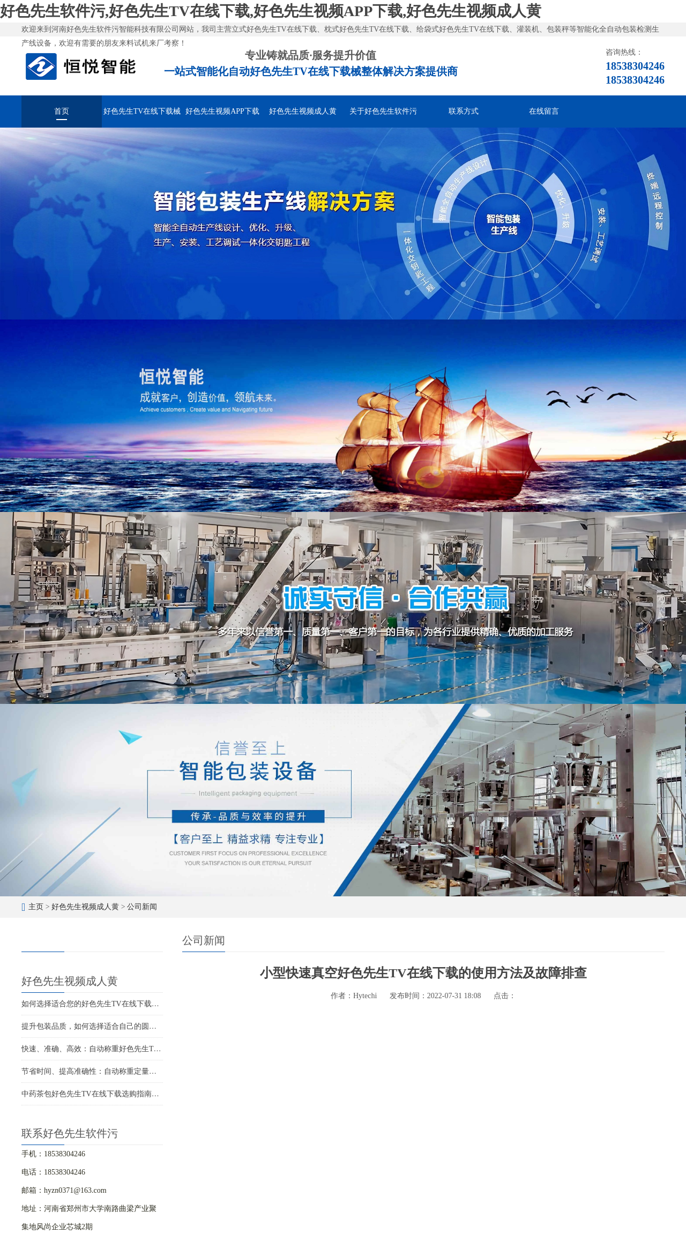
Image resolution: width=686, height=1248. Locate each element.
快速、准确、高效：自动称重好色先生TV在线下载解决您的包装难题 (135, 1049)
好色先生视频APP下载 (222, 111)
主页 (35, 907)
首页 (61, 111)
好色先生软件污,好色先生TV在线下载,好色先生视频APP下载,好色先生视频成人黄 (270, 11)
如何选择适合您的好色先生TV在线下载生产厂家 (101, 1004)
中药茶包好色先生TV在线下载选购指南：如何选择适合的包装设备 (131, 1094)
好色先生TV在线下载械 (142, 111)
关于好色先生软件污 (383, 111)
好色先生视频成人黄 (303, 111)
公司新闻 (142, 907)
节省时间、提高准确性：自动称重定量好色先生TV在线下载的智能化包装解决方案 (157, 1071)
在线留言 (544, 111)
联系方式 (464, 111)
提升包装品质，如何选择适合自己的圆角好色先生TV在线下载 (124, 1026)
